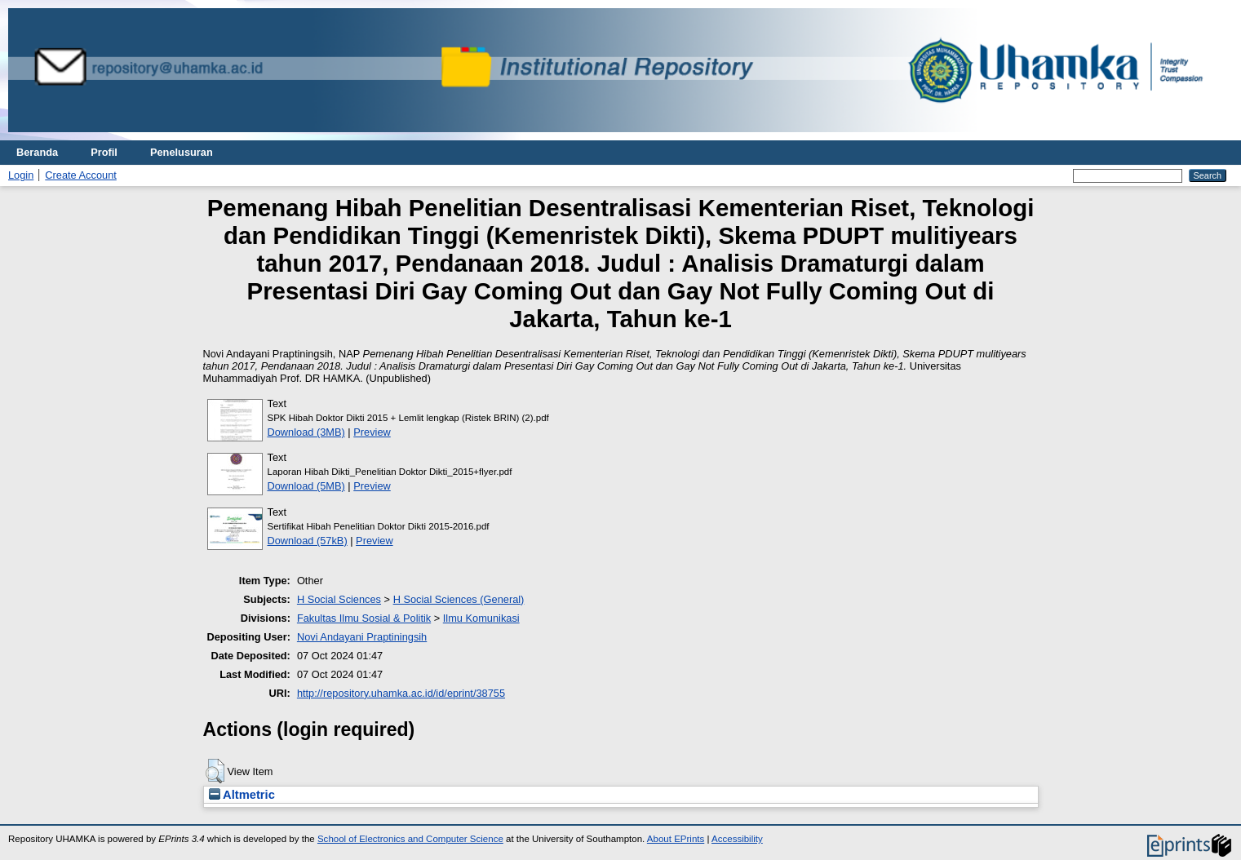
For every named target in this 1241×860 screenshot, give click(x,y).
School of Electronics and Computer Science (410, 839)
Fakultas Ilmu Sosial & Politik (364, 618)
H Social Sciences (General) (459, 599)
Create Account (81, 175)
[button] (215, 771)
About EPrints (675, 839)
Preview (372, 432)
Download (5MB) (306, 486)
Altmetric (242, 794)
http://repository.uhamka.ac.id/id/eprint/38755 (401, 693)
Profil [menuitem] (104, 152)
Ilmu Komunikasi (481, 618)
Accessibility (737, 839)
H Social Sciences (339, 599)
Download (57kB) (308, 540)
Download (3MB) (306, 432)
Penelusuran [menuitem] (181, 152)
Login (20, 175)
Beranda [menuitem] (37, 152)
